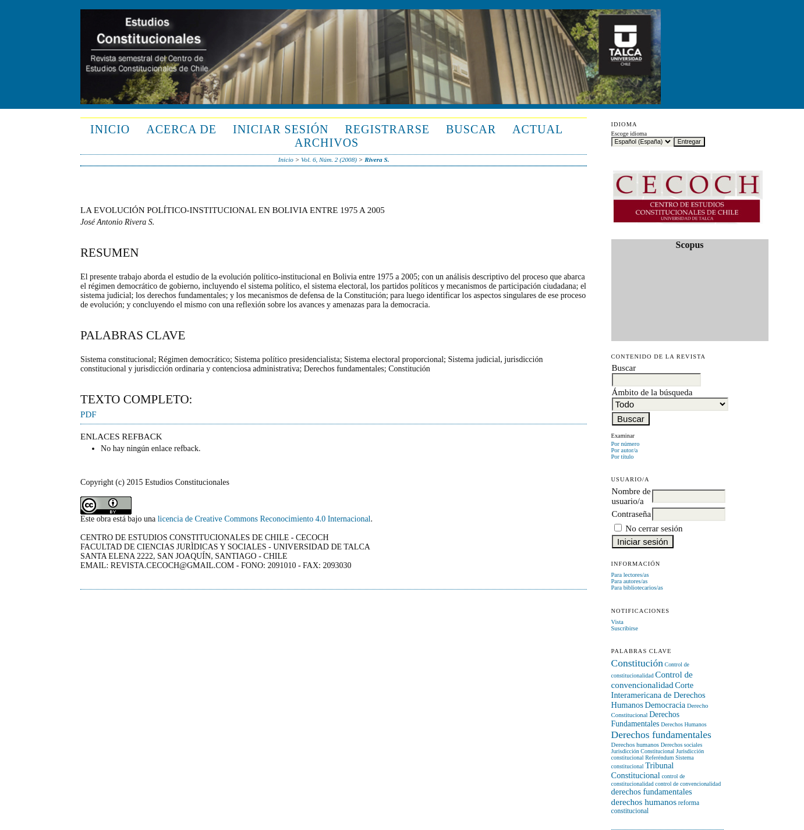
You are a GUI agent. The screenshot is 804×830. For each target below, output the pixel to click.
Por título (622, 456)
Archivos (327, 142)
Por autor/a (624, 450)
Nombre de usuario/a (631, 496)
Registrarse (387, 129)
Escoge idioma (629, 133)
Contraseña (631, 514)
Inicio (110, 129)
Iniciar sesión (281, 129)
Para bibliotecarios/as (637, 587)
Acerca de (181, 129)
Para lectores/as (630, 575)
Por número (625, 444)
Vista (617, 622)
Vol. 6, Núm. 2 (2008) (329, 159)
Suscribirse (624, 628)
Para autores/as (629, 581)
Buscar (471, 129)
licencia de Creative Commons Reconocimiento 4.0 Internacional (264, 519)
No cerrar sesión (653, 528)
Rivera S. (376, 159)
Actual (537, 129)
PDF (88, 414)
